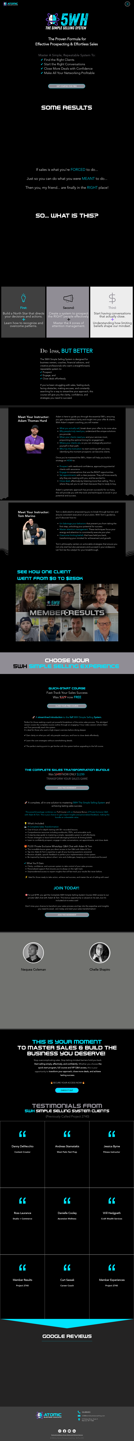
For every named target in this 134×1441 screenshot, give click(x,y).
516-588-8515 (86, 1412)
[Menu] (127, 4)
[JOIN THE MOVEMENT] (67, 788)
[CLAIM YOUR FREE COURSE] (67, 706)
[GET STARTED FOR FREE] (66, 86)
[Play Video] (67, 612)
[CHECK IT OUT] (67, 1090)
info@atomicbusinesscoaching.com (93, 1416)
